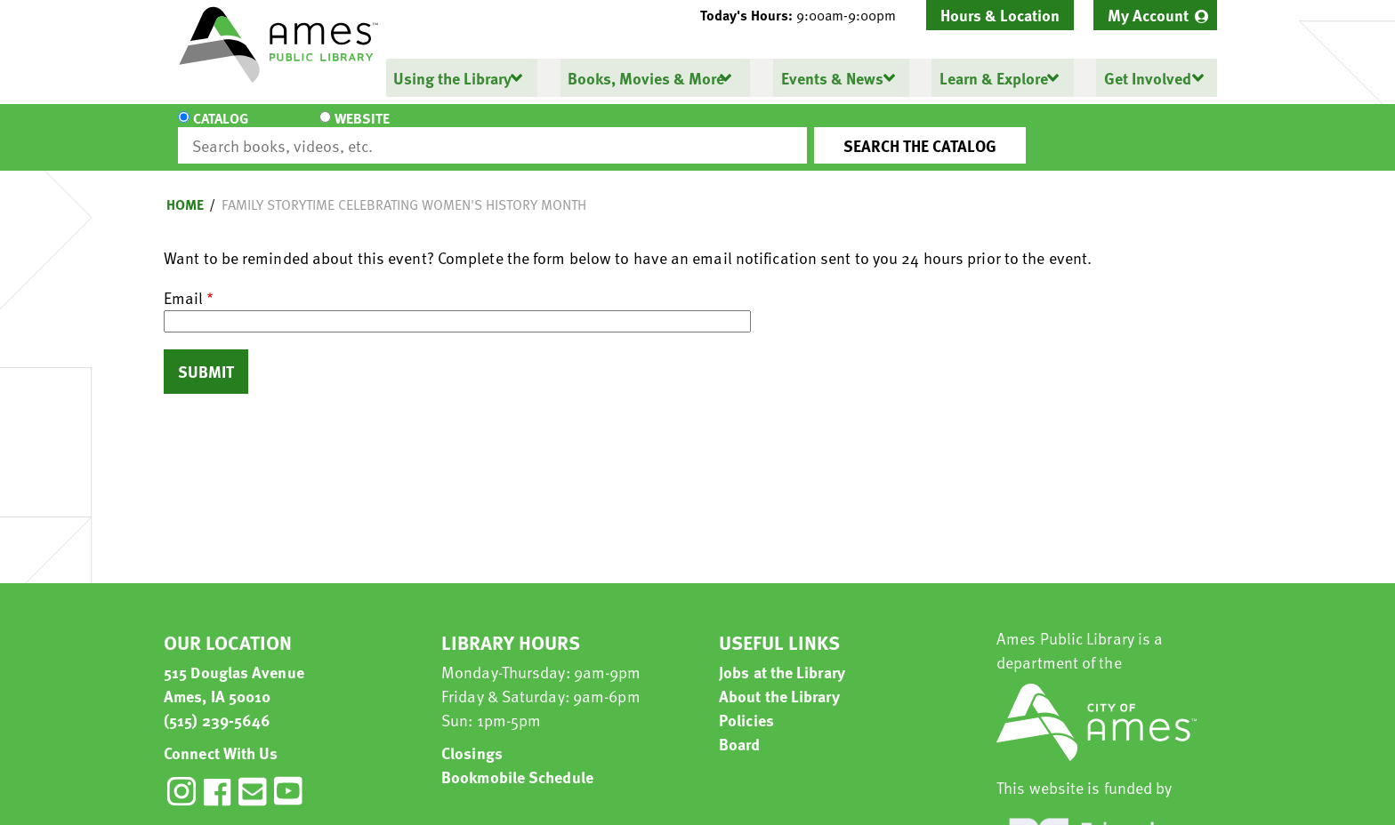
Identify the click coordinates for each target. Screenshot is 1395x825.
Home (185, 188)
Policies (746, 704)
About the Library (779, 680)
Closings (472, 737)
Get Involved (1146, 78)
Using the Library (452, 78)
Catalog (220, 130)
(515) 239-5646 (217, 704)
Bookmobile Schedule (517, 761)
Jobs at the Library (782, 656)
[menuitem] (1155, 15)
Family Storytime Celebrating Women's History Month (404, 188)
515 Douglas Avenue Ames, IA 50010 (234, 668)
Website (328, 130)
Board (740, 728)
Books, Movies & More (646, 78)
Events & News (831, 78)
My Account (1148, 15)
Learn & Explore (993, 78)
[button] (805, 15)
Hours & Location (1000, 15)
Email (183, 281)
